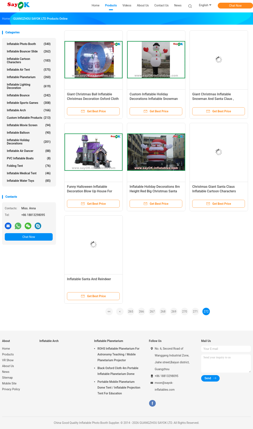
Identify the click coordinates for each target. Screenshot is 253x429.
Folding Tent (29, 166)
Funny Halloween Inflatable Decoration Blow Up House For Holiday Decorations (89, 191)
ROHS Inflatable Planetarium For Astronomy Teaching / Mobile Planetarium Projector (118, 354)
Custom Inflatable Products (29, 118)
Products (8, 354)
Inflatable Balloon (29, 133)
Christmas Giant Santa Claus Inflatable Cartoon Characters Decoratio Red (214, 191)
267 (152, 311)
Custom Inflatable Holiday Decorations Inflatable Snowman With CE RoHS (154, 98)
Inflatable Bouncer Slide (29, 51)
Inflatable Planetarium (29, 77)
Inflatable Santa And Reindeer (89, 279)
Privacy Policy (11, 389)
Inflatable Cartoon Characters (29, 60)
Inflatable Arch (29, 110)
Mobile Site (9, 383)
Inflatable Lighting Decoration (29, 86)
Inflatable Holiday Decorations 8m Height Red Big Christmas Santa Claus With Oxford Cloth (155, 191)
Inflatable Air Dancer (29, 151)
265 (130, 311)
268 (163, 311)
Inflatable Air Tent (29, 70)
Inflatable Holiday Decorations (29, 141)
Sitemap (7, 377)
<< (109, 311)
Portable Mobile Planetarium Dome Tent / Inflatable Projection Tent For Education (118, 387)
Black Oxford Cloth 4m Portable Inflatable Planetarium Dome (117, 371)
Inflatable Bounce (29, 95)
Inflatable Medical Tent (29, 173)
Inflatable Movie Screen (29, 125)
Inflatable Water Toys (29, 181)
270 (184, 311)
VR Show (8, 360)
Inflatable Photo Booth (29, 44)
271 (195, 311)
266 (141, 311)
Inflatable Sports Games (29, 103)
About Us (8, 366)
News (5, 371)
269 (173, 311)
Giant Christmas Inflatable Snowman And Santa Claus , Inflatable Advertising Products (215, 98)
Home (6, 348)
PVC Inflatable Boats (29, 158)
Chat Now (235, 5)
